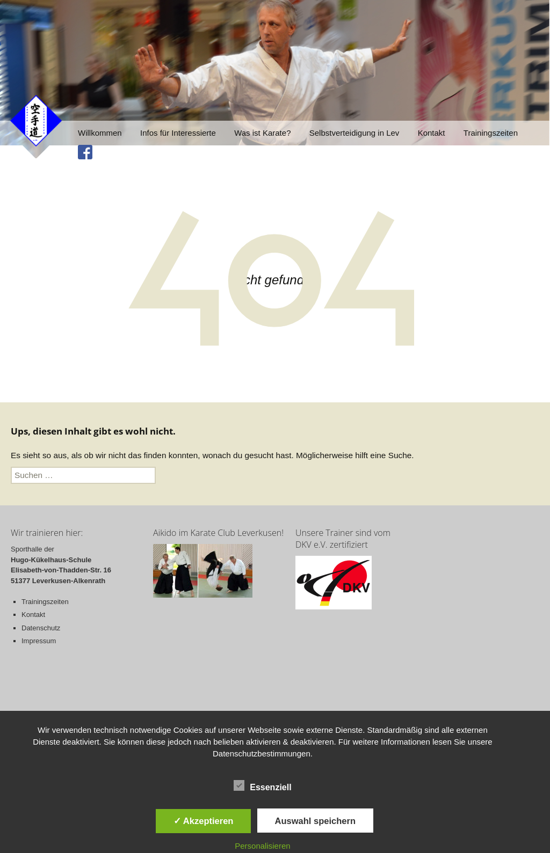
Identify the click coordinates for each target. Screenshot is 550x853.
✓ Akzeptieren (203, 821)
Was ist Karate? (262, 132)
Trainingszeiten (491, 132)
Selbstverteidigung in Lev (354, 132)
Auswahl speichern (315, 821)
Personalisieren (262, 845)
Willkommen (100, 132)
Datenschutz (40, 628)
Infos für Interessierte (178, 132)
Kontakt (431, 132)
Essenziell (262, 785)
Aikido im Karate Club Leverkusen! (218, 533)
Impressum (38, 641)
